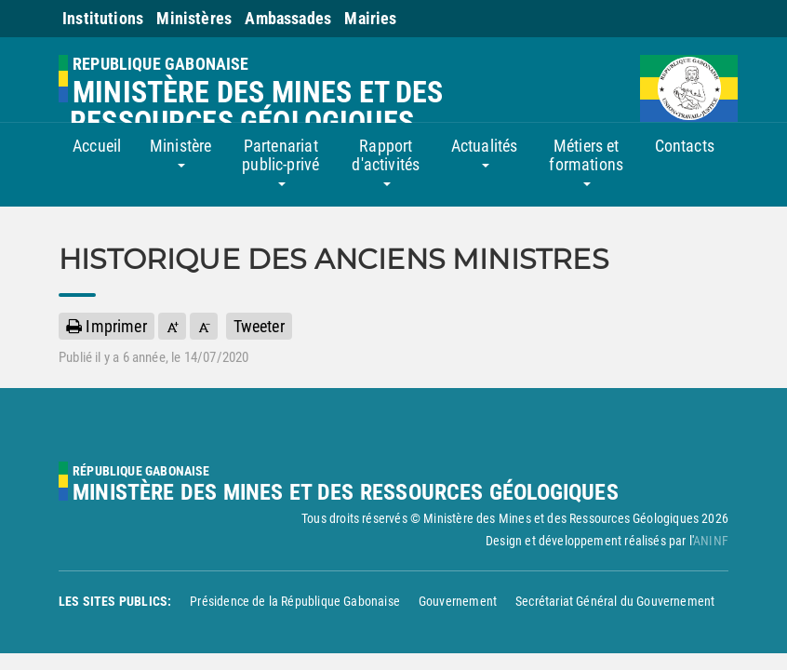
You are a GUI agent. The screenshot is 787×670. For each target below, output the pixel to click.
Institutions (102, 18)
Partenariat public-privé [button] (280, 161)
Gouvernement (458, 601)
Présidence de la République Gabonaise (295, 601)
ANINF (710, 540)
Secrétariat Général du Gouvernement (614, 601)
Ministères (194, 18)
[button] (172, 326)
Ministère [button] (181, 152)
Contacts (684, 145)
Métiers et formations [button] (586, 161)
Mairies (370, 18)
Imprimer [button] (106, 326)
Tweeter (259, 326)
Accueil (97, 145)
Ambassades (288, 18)
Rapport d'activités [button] (386, 161)
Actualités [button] (484, 152)
